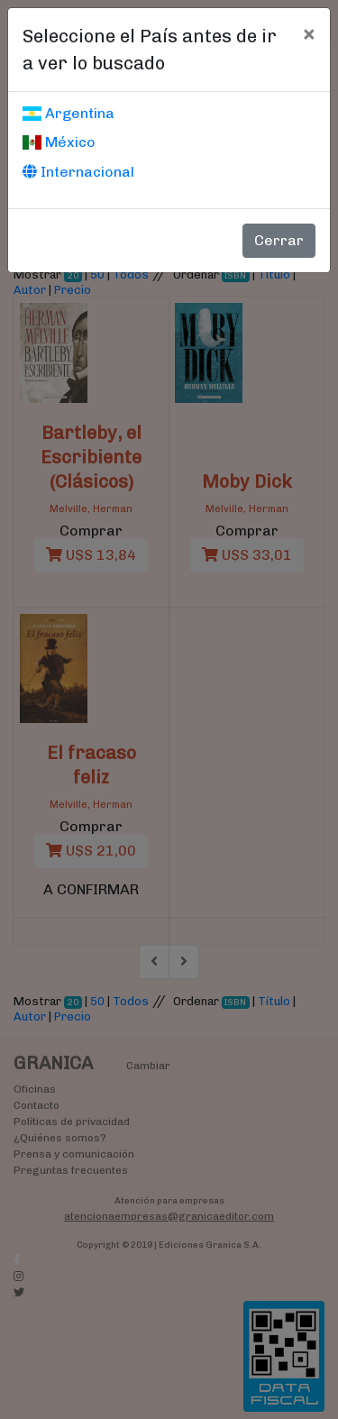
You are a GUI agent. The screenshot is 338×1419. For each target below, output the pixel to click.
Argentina (68, 113)
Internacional (78, 171)
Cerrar (279, 240)
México (59, 142)
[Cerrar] (309, 33)
